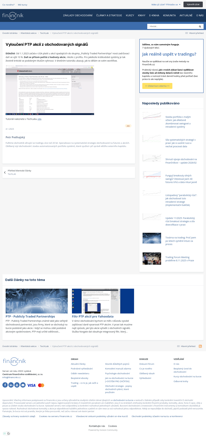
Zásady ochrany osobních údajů (18, 416)
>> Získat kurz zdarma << (157, 85)
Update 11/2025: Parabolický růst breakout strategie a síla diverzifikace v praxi (180, 221)
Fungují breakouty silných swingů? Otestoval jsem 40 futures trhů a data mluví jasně (181, 179)
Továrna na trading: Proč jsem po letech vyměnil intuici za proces (180, 241)
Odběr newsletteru (80, 373)
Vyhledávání (145, 378)
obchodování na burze (123, 400)
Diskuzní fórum (146, 363)
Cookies (112, 426)
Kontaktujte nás (97, 426)
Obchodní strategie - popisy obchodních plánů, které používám (118, 389)
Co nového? (8, 4)
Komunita (169, 15)
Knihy (141, 15)
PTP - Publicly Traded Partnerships (30, 316)
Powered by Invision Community (103, 430)
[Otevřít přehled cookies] (8, 433)
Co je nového (145, 368)
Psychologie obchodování (117, 373)
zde (39, 118)
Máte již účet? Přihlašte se (166, 4)
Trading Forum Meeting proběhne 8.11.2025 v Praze (179, 259)
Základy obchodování (77, 15)
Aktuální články (78, 363)
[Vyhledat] (161, 26)
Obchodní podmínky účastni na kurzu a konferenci (157, 416)
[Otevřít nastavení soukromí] (5, 433)
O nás (200, 15)
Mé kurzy (22, 4)
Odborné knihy (181, 381)
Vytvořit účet (193, 4)
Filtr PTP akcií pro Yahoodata (93, 316)
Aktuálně (186, 15)
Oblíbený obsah (147, 373)
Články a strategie (109, 15)
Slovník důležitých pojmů (117, 363)
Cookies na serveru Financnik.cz (55, 416)
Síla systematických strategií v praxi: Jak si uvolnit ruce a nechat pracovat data (180, 143)
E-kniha (154, 15)
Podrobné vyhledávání (82, 368)
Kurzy (130, 15)
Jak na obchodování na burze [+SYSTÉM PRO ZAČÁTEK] (119, 380)
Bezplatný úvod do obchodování (183, 370)
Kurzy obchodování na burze (187, 376)
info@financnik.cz (11, 377)
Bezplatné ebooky (79, 378)
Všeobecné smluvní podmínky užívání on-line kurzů (102, 416)
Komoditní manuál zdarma (118, 368)
